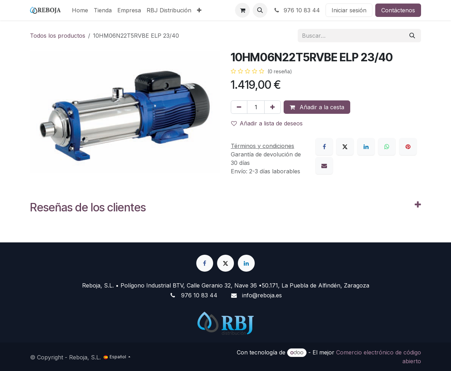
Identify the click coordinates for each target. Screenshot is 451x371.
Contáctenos (398, 10)
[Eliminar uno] (239, 107)
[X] (344, 146)
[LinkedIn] (366, 146)
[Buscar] (412, 35)
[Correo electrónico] (324, 165)
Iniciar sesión (349, 10)
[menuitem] (80, 10)
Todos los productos (57, 35)
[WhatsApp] (386, 146)
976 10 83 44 (296, 10)
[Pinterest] (408, 146)
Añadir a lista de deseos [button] (267, 123)
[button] (260, 10)
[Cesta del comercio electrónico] (242, 10)
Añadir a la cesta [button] (317, 107)
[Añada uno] (272, 107)
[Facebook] (324, 146)
